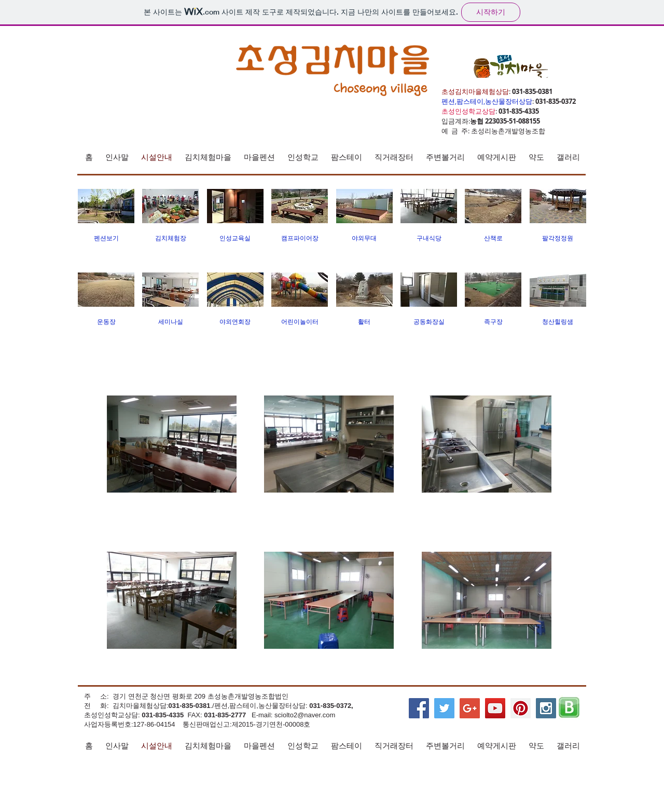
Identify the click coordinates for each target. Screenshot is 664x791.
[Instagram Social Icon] (546, 708)
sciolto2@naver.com (304, 715)
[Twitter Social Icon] (444, 708)
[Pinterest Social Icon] (520, 708)
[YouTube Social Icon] (495, 708)
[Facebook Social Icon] (419, 708)
